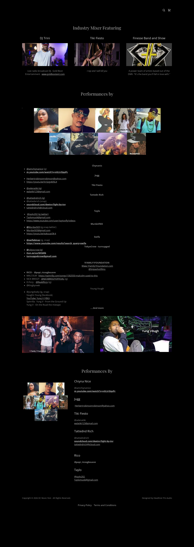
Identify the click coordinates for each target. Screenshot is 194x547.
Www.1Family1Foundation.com (97, 265)
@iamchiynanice (35, 168)
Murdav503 (33, 227)
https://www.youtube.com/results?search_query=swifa (56, 243)
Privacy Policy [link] (85, 505)
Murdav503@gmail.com (38, 230)
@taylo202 (79, 476)
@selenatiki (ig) (34, 188)
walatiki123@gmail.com (38, 191)
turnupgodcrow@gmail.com (42, 256)
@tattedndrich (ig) (36, 198)
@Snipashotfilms (97, 269)
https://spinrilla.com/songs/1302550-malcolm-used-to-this (68, 275)
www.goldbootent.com (53, 74)
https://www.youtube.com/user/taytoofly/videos (51, 220)
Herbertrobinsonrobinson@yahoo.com (95, 405)
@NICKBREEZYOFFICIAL (52, 278)
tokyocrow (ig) (35, 249)
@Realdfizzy (42, 282)
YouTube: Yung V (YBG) (38, 298)
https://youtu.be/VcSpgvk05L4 (42, 181)
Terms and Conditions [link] (105, 505)
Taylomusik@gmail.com (86, 479)
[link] (169, 10)
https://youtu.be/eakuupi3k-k (41, 233)
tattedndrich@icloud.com (39, 207)
